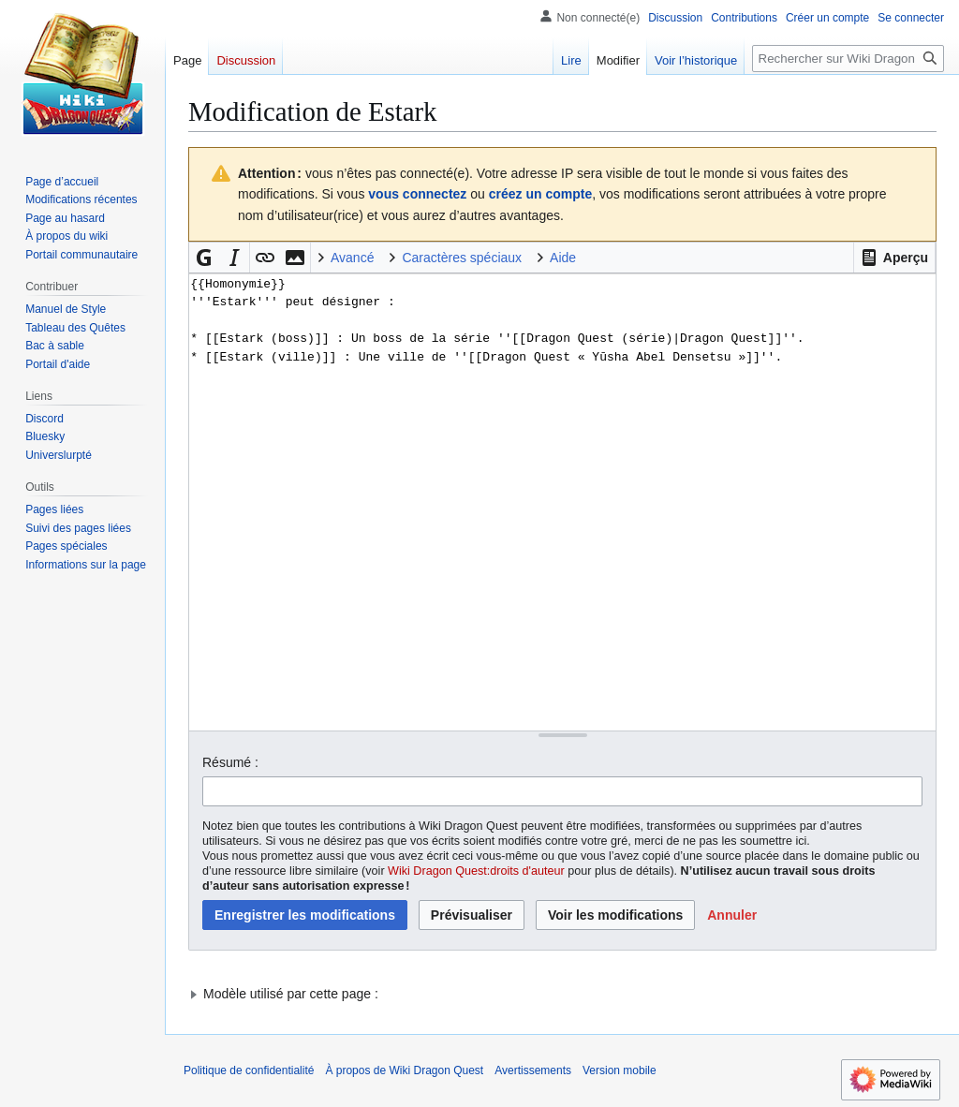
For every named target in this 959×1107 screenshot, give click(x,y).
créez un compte (540, 193)
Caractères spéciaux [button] (462, 257)
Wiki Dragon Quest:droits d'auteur (476, 871)
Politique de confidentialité (249, 1070)
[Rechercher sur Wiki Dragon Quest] (848, 58)
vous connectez (417, 193)
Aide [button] (563, 257)
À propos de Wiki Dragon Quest (404, 1070)
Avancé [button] (352, 257)
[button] (894, 258)
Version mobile (620, 1070)
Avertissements (532, 1070)
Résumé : (230, 762)
